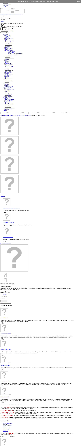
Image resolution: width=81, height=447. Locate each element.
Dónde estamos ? (6, 427)
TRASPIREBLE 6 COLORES (5, 349)
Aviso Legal (5, 431)
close (78, 1)
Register (4, 6)
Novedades (2, 196)
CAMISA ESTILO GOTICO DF (8, 222)
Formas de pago (6, 428)
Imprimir (4, 294)
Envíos (4, 426)
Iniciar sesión (5, 5)
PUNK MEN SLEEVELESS (8, 237)
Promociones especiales (7, 423)
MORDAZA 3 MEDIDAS (4, 396)
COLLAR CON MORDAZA (5, 365)
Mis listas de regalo (6, 4)
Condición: (2, 286)
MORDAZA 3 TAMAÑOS (4, 381)
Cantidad (2, 298)
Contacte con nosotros (7, 425)
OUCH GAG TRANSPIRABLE (5, 333)
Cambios (4, 430)
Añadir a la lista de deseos (5, 303)
